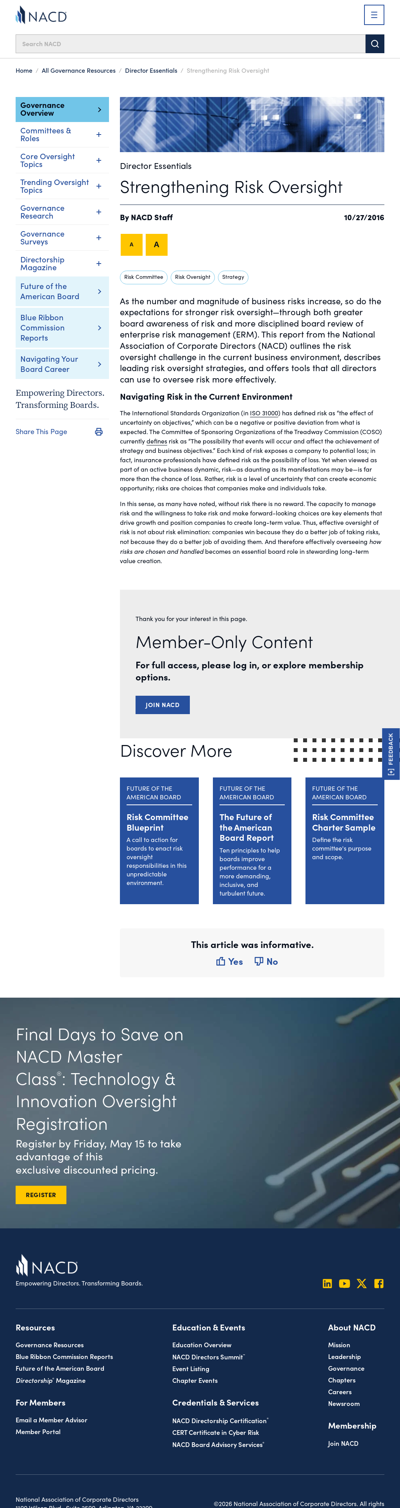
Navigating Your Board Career (49, 363)
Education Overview (202, 1344)
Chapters (341, 1379)
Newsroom (344, 1402)
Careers (340, 1391)
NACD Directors (208, 1356)
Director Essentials (151, 70)
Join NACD (163, 704)
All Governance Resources (79, 70)
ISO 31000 (264, 413)
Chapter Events (195, 1379)
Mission (339, 1344)
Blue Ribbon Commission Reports (42, 327)
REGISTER (41, 1194)
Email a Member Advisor (52, 1419)
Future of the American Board (49, 290)
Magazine (51, 1379)
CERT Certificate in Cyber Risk (215, 1431)
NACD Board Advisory (218, 1444)
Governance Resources (50, 1344)
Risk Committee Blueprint (157, 821)
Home (24, 70)
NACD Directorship (220, 1420)
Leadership (344, 1356)
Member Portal (38, 1431)
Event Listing (190, 1368)
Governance (346, 1367)
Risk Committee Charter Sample (343, 821)
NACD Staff (152, 216)
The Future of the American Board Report (247, 826)
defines (156, 441)
